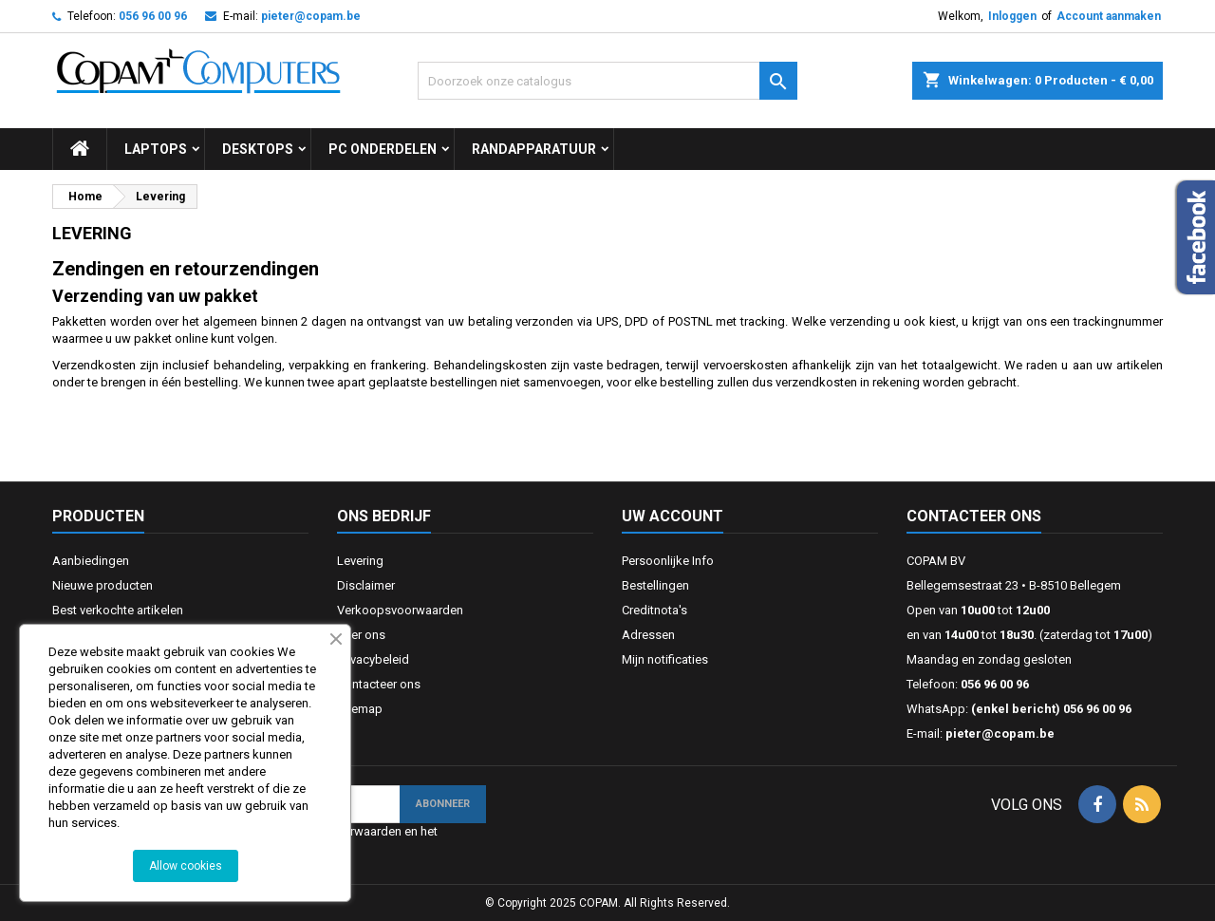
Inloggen (1012, 16)
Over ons (361, 635)
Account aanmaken (1108, 16)
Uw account (672, 516)
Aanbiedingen (90, 561)
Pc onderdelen (382, 149)
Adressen (648, 635)
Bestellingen (655, 585)
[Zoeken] (607, 81)
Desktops (257, 149)
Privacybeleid (373, 659)
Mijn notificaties (665, 659)
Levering (360, 561)
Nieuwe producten (102, 585)
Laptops (155, 149)
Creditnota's (654, 610)
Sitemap (360, 709)
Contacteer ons (379, 684)
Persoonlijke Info (668, 561)
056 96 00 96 (153, 16)
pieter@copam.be (311, 16)
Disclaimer (366, 585)
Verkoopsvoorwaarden (400, 610)
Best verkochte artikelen (117, 610)
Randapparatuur (534, 149)
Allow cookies (185, 866)
